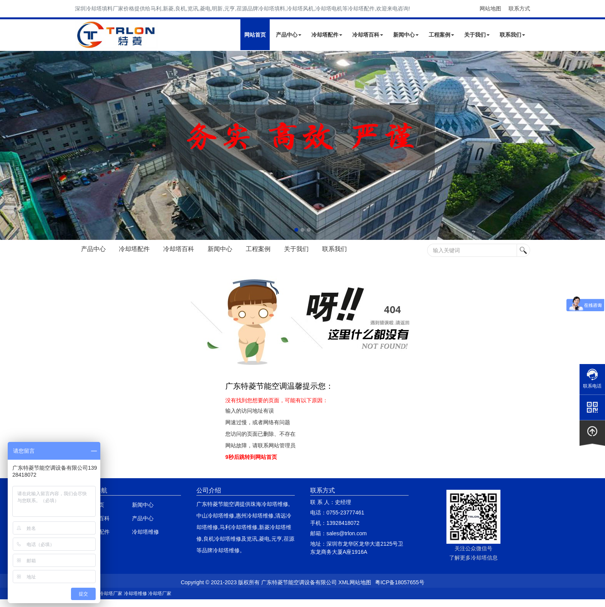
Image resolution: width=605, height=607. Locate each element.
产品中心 (288, 35)
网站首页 (255, 35)
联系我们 (512, 35)
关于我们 (477, 35)
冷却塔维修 (145, 532)
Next (7, 145)
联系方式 (519, 8)
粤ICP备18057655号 (399, 582)
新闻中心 (406, 35)
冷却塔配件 (326, 35)
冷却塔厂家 (110, 593)
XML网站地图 (354, 582)
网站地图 (490, 8)
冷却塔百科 (367, 35)
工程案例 (441, 35)
